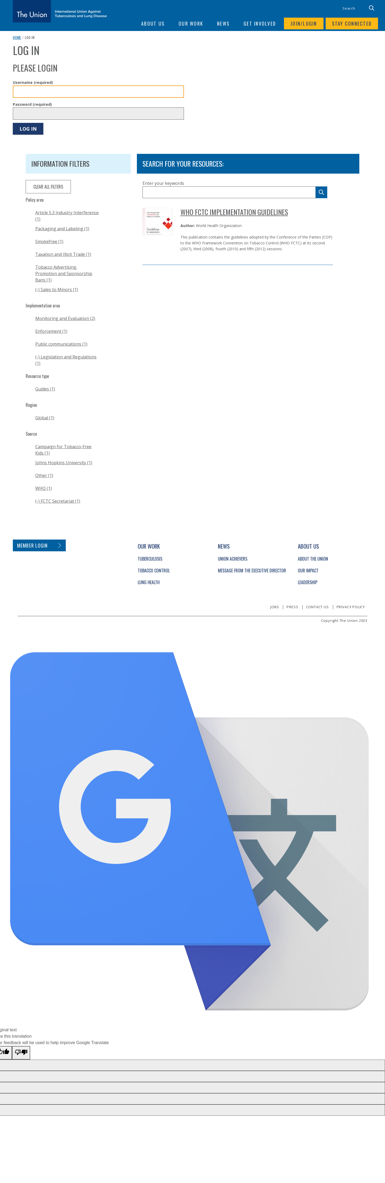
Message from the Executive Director (252, 570)
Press (292, 606)
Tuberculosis (150, 559)
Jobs (274, 606)
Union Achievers (232, 559)
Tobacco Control (154, 570)
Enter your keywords (163, 183)
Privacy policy (351, 606)
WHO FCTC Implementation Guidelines (234, 212)
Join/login (303, 23)
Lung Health (149, 582)
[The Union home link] (60, 11)
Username (33, 82)
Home (17, 37)
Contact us (317, 606)
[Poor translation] (21, 1053)
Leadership (307, 582)
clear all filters (48, 186)
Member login (32, 545)
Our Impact (308, 570)
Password (32, 104)
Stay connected (352, 23)
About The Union (313, 559)
